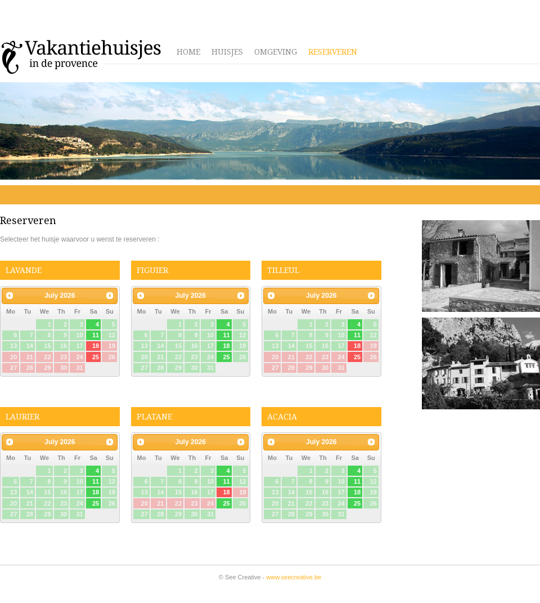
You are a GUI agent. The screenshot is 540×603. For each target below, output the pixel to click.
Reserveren (332, 51)
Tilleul (283, 270)
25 (226, 357)
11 (95, 335)
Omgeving (275, 51)
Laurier (22, 416)
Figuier (152, 270)
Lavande (24, 270)
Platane (154, 416)
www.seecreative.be (293, 577)
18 (226, 345)
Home (188, 51)
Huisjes (227, 51)
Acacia (282, 416)
